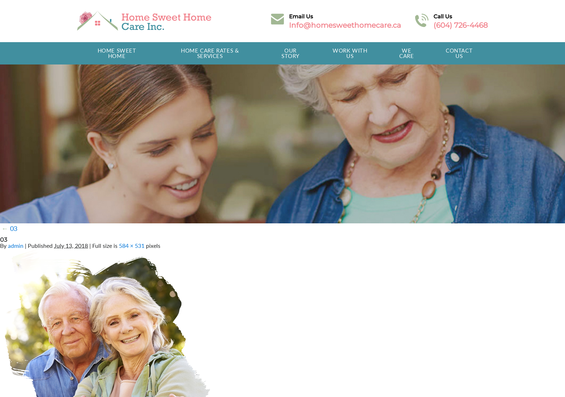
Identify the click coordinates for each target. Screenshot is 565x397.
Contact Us (459, 53)
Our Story (290, 53)
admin (15, 245)
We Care (406, 53)
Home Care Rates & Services (210, 53)
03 (9, 228)
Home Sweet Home (117, 53)
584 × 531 (131, 245)
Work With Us (350, 53)
